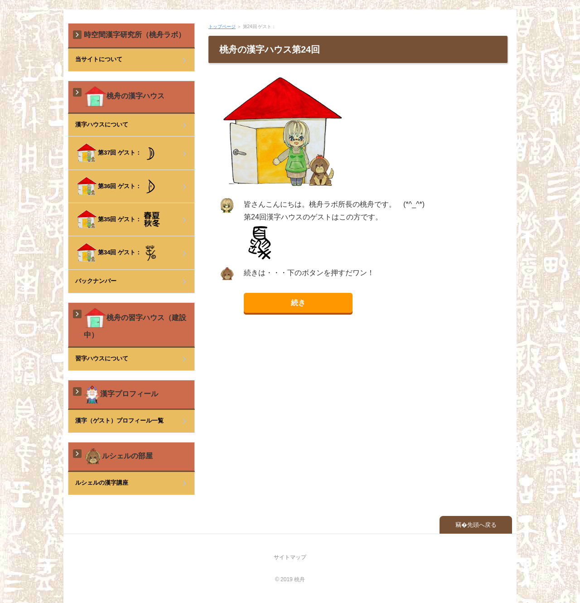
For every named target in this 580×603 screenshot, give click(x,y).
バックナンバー (95, 280)
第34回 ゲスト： (116, 252)
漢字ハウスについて (101, 124)
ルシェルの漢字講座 (101, 482)
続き (298, 302)
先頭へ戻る (482, 524)
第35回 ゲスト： (117, 219)
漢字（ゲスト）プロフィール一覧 (119, 420)
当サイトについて (98, 59)
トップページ (222, 26)
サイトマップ (290, 557)
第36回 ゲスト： (117, 186)
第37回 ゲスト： (117, 152)
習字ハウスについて (101, 358)
